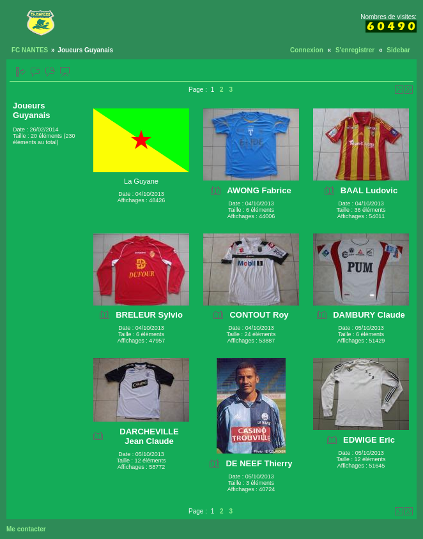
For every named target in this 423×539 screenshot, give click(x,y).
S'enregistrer (354, 50)
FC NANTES (30, 50)
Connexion (306, 50)
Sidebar (398, 50)
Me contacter (26, 529)
